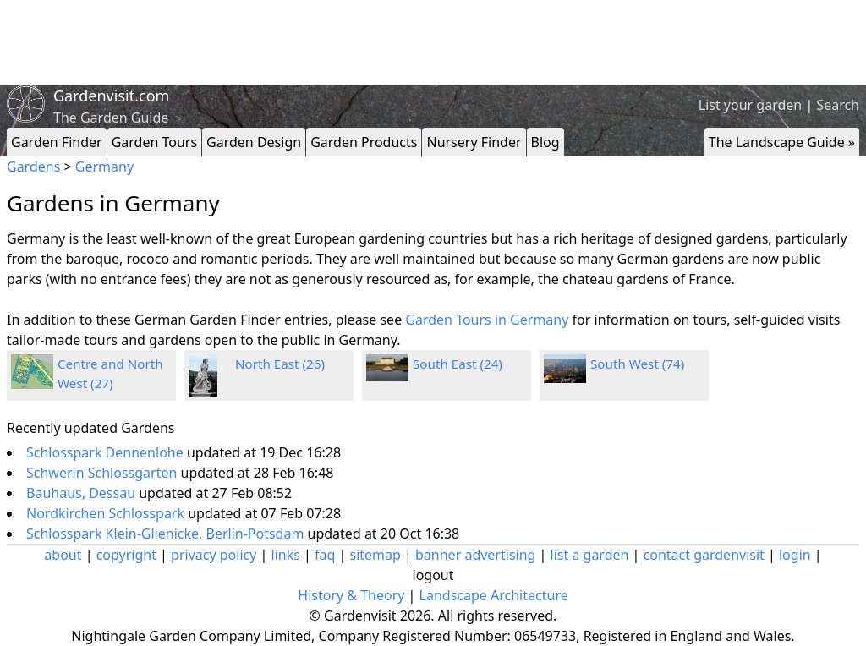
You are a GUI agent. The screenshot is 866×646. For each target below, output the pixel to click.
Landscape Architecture (493, 595)
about (62, 554)
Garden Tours (154, 142)
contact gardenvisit (704, 554)
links (285, 554)
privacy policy (213, 554)
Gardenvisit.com (111, 95)
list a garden (590, 554)
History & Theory (351, 595)
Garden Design (253, 142)
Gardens (33, 166)
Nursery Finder (473, 142)
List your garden (750, 105)
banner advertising (475, 554)
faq (325, 554)
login (795, 554)
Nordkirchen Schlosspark (107, 513)
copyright (126, 554)
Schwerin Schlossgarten (103, 472)
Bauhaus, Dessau (82, 493)
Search (837, 105)
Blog (545, 142)
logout (433, 575)
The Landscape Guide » (782, 142)
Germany (104, 166)
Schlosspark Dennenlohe (106, 452)
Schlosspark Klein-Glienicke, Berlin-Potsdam (167, 533)
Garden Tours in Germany (486, 319)
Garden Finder (56, 142)
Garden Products (363, 142)
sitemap (375, 554)
